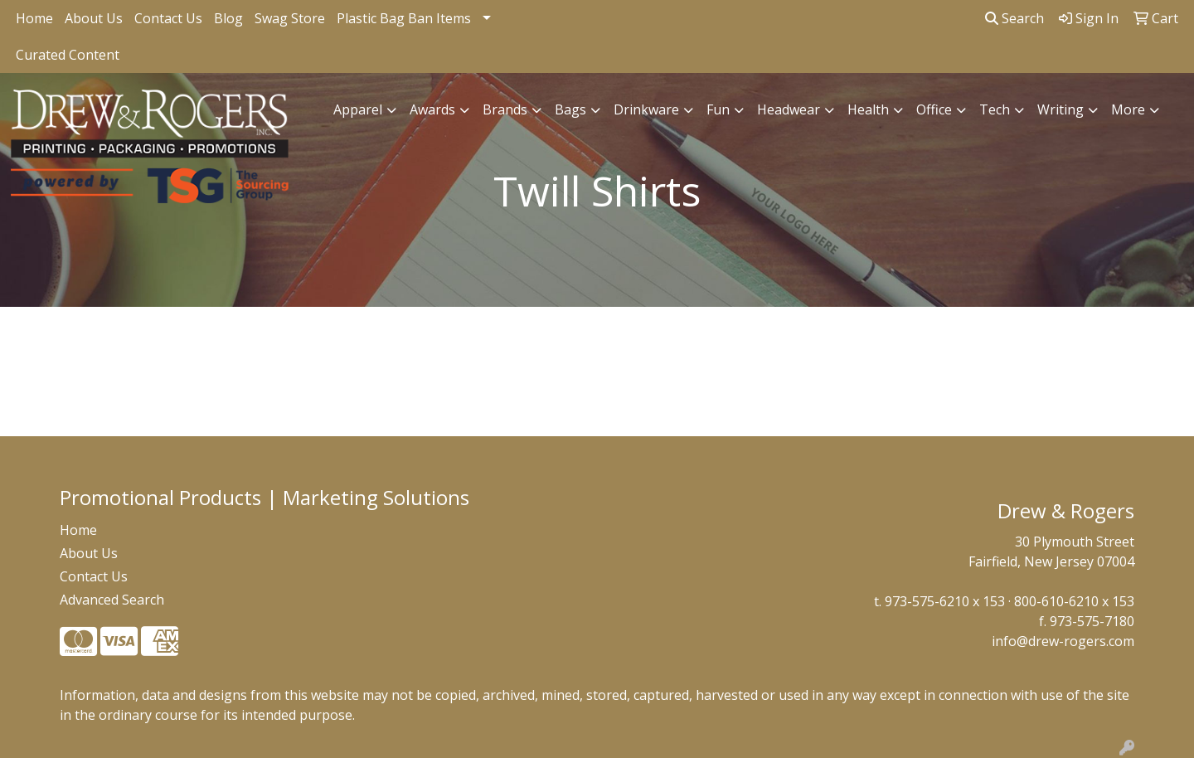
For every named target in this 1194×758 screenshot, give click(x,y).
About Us (94, 18)
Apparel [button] (357, 109)
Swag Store (290, 18)
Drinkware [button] (646, 109)
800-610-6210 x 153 (1074, 601)
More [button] (1128, 109)
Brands (505, 109)
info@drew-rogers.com (1063, 641)
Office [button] (934, 109)
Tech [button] (994, 109)
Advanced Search (112, 599)
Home (34, 18)
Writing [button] (1060, 109)
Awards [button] (432, 109)
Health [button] (868, 109)
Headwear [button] (788, 109)
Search (1014, 18)
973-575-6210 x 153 (945, 601)
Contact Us (168, 18)
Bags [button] (570, 109)
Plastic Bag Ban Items (404, 18)
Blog (228, 18)
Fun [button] (718, 109)
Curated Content (67, 55)
